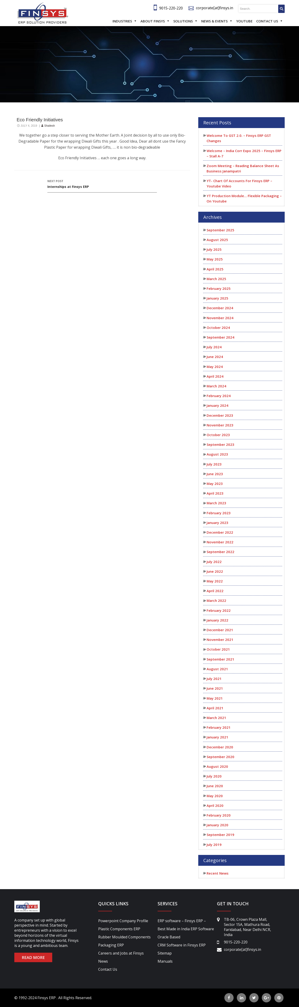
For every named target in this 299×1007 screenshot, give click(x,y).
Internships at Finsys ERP (102, 183)
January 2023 (217, 522)
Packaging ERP (111, 945)
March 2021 (216, 717)
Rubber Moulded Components (124, 937)
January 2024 (217, 405)
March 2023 (216, 503)
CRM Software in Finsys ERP (182, 945)
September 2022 (220, 551)
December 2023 (220, 415)
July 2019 (214, 844)
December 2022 (220, 532)
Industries (122, 21)
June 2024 (215, 356)
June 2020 (215, 786)
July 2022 (214, 561)
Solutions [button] (183, 21)
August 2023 (217, 454)
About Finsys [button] (152, 21)
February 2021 (219, 727)
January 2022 (217, 620)
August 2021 (217, 669)
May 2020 (215, 795)
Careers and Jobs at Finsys (121, 953)
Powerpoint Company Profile (123, 920)
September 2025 (220, 230)
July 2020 (214, 776)
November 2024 (220, 317)
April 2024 (215, 376)
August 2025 (217, 239)
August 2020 (217, 766)
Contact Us (267, 21)
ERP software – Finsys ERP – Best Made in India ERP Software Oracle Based (186, 929)
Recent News (218, 873)
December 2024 (220, 308)
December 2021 (220, 629)
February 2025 (219, 288)
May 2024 (215, 366)
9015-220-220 (171, 8)
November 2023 (220, 425)
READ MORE (33, 957)
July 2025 (214, 249)
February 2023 (219, 513)
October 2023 (218, 434)
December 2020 (220, 747)
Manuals (165, 961)
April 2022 (215, 590)
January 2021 (217, 737)
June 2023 (215, 473)
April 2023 (215, 493)
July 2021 (214, 678)
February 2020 (219, 815)
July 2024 (214, 347)
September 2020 (220, 756)
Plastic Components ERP (119, 928)
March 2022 (216, 600)
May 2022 (215, 581)
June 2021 (215, 688)
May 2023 (215, 483)
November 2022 (220, 542)
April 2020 (215, 805)
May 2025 (215, 259)
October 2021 (218, 649)
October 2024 (218, 327)
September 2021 (220, 659)
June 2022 (215, 571)
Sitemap (165, 953)
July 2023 (214, 464)
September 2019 (220, 834)
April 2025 (215, 269)
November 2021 (220, 639)
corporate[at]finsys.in (214, 7)
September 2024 (220, 337)
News (103, 961)
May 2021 (215, 698)
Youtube (244, 21)
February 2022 (219, 610)
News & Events (214, 21)
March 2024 (216, 386)
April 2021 (215, 708)
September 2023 (220, 444)
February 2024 (219, 395)
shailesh (49, 125)
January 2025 (217, 298)
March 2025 (216, 278)
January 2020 (217, 825)
